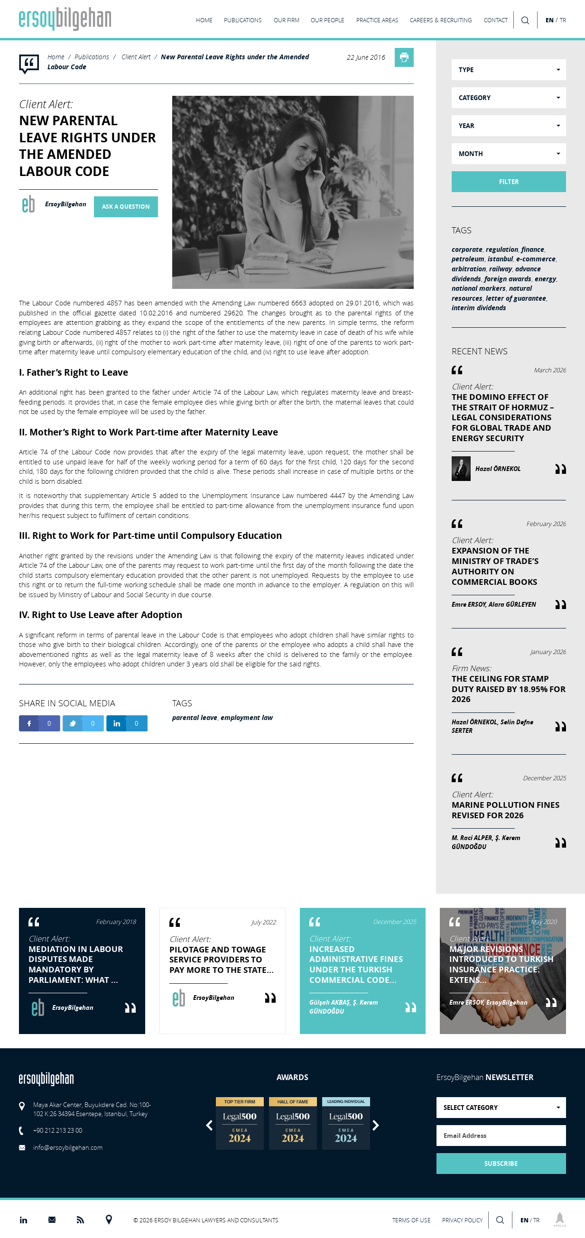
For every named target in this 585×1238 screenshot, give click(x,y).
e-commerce (536, 259)
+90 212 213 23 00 (57, 1130)
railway (500, 269)
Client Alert (135, 56)
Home (55, 56)
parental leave (194, 717)
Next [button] (375, 1125)
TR (563, 20)
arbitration (469, 269)
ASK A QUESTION (126, 207)
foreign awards (507, 279)
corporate (467, 249)
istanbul (500, 259)
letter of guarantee (516, 298)
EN (550, 20)
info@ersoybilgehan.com (67, 1147)
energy (545, 279)
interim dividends (479, 308)
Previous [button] (209, 1125)
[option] (239, 1123)
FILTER (509, 181)
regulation (502, 249)
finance (532, 249)
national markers (479, 288)
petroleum (468, 259)
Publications (91, 56)
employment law (247, 717)
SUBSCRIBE (501, 1163)
